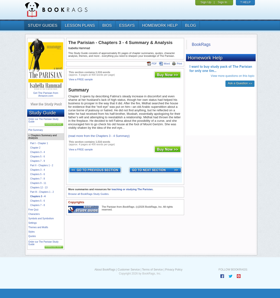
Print (177, 63)
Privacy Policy (173, 269)
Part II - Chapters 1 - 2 (41, 165)
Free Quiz (33, 209)
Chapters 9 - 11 (38, 183)
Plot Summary (35, 130)
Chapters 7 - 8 (37, 178)
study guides (42, 25)
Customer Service (129, 269)
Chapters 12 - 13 (39, 187)
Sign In (222, 2)
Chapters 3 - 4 (37, 152)
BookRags (201, 44)
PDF (152, 63)
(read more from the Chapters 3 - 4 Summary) (99, 136)
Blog (190, 25)
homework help (160, 25)
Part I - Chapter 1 (39, 143)
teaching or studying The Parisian (132, 189)
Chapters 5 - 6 (37, 156)
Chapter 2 (35, 147)
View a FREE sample (81, 79)
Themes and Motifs (38, 227)
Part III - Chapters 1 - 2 (42, 192)
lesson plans (80, 25)
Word (164, 63)
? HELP (245, 2)
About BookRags (104, 269)
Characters (34, 214)
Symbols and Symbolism (41, 218)
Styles (31, 231)
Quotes (32, 236)
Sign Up (206, 2)
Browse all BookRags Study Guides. (88, 194)
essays (127, 25)
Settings (32, 223)
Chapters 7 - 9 (37, 161)
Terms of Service (152, 269)
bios (107, 25)
